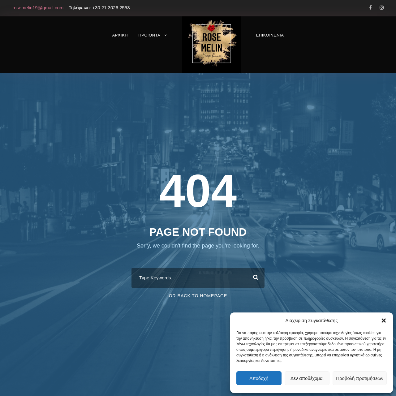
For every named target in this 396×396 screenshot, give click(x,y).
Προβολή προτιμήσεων (359, 378)
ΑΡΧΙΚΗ (120, 35)
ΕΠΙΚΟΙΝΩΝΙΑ (270, 35)
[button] (384, 320)
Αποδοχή (258, 378)
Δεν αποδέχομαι (307, 378)
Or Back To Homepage (198, 295)
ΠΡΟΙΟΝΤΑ (149, 35)
